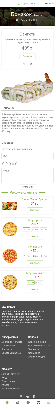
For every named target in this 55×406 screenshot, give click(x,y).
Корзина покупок (37, 341)
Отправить (27, 189)
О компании (8, 345)
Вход (4, 377)
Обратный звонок (11, 353)
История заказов (10, 388)
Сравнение (34, 353)
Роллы (24, 20)
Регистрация (8, 381)
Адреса (5, 385)
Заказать (27, 56)
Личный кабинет (10, 373)
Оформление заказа (39, 345)
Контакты (6, 349)
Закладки (33, 349)
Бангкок (33, 20)
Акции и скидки (36, 356)
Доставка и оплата (11, 341)
